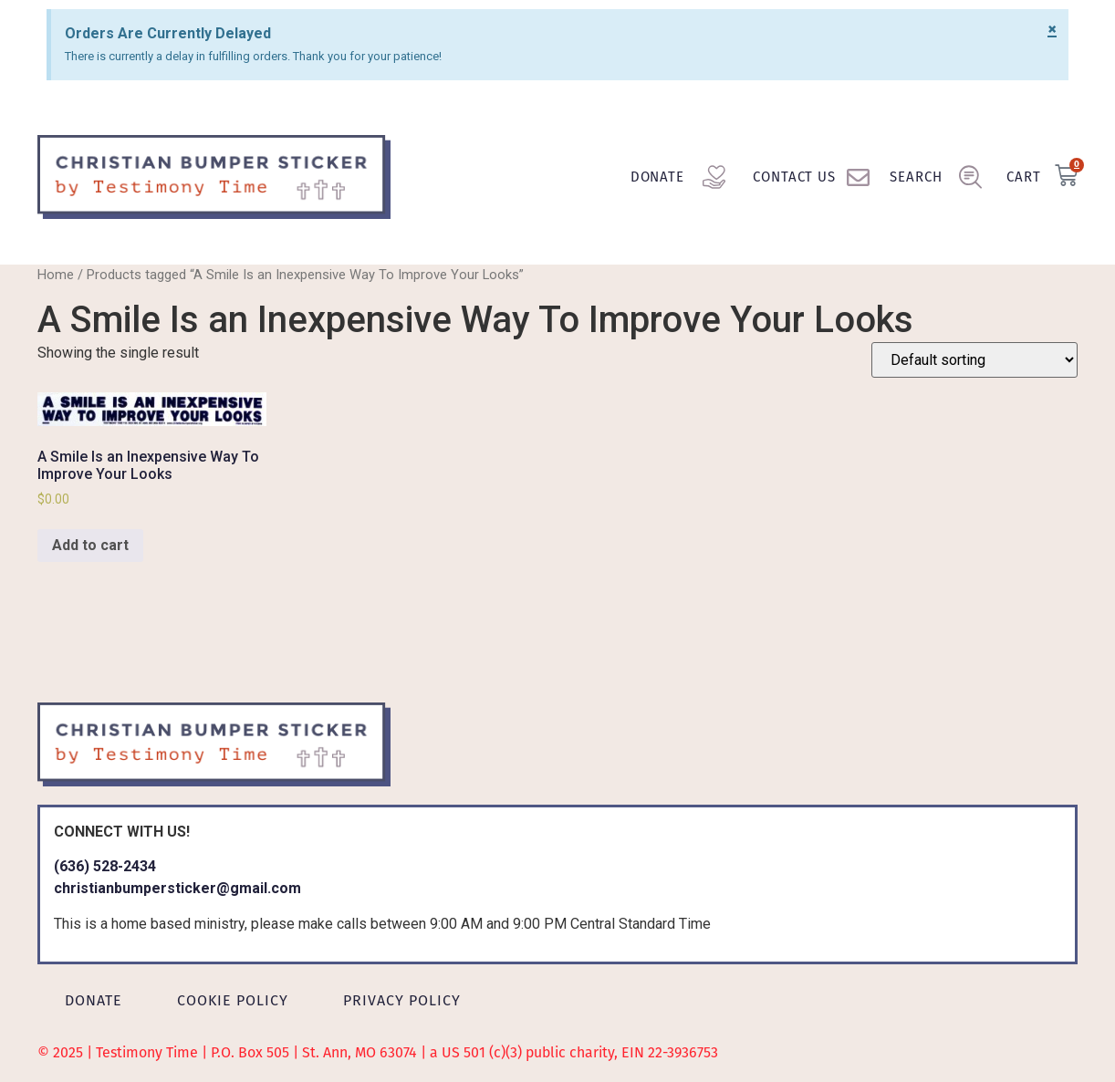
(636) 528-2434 (105, 866)
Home (55, 274)
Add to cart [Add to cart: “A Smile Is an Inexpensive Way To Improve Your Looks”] (90, 545)
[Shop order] (974, 360)
